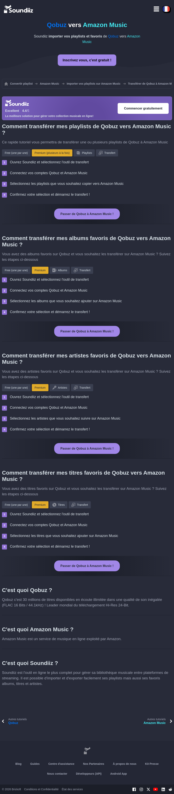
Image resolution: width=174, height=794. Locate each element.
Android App (118, 773)
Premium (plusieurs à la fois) (52, 152)
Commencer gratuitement (143, 108)
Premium (40, 270)
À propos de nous (124, 763)
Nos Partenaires (93, 763)
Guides (35, 763)
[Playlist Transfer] (19, 9)
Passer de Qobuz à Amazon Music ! (87, 214)
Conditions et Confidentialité (41, 789)
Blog (18, 763)
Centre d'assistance (61, 763)
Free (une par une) (16, 152)
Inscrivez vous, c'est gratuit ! (87, 60)
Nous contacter (57, 773)
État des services (72, 789)
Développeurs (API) (88, 773)
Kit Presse (152, 763)
